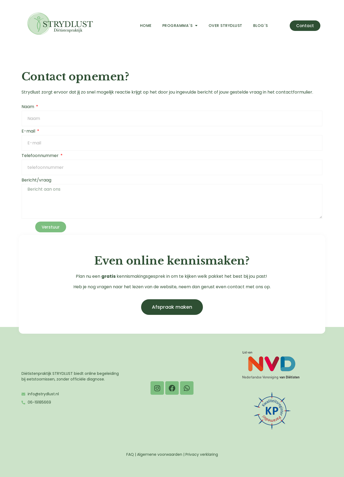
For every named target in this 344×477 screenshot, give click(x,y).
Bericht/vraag (36, 180)
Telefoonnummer (41, 156)
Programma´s (180, 25)
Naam (28, 107)
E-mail (29, 131)
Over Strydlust (225, 25)
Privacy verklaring (201, 454)
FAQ (130, 454)
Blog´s (260, 25)
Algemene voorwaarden (159, 454)
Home (146, 25)
